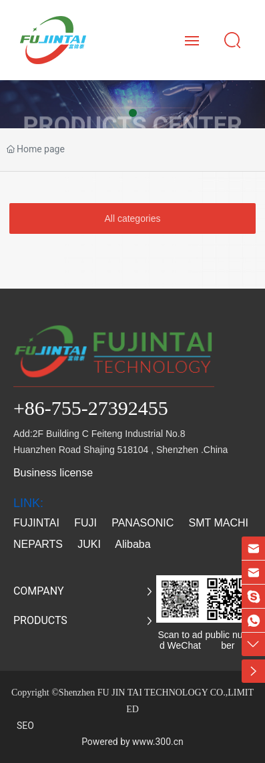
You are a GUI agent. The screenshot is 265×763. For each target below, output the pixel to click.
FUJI (85, 522)
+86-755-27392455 (90, 408)
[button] (133, 113)
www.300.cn (158, 741)
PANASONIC (142, 522)
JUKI (89, 544)
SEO (25, 725)
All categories (132, 218)
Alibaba (134, 544)
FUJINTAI (36, 522)
